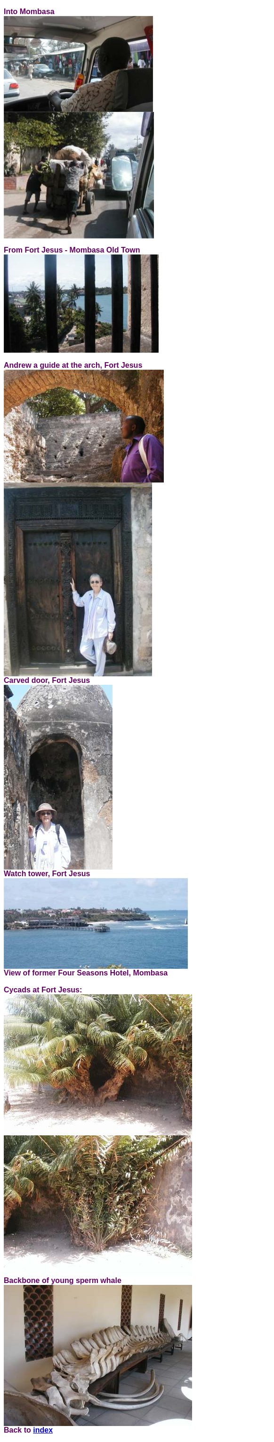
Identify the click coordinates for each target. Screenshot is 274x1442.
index (43, 1430)
